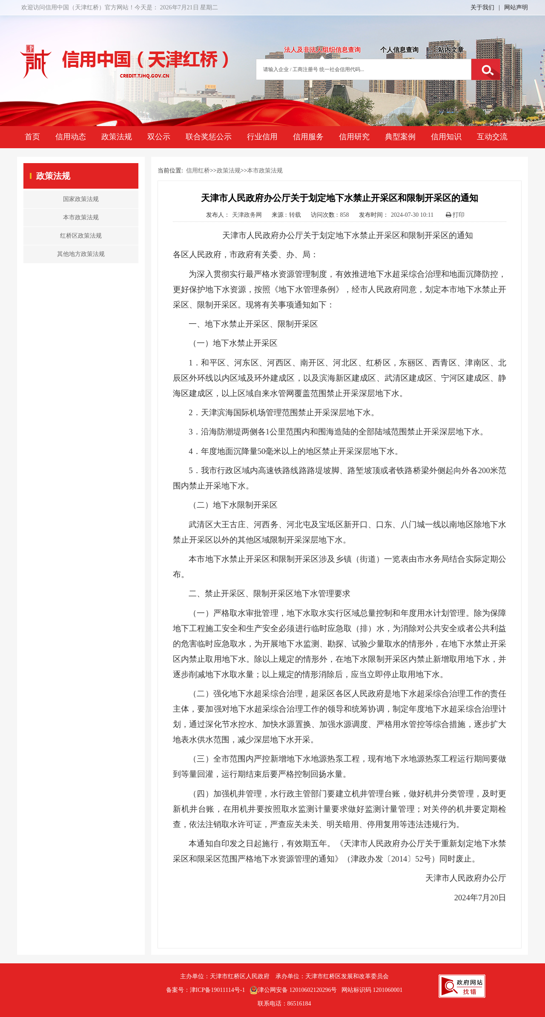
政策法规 (116, 136)
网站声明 (516, 7)
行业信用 (262, 136)
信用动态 (70, 136)
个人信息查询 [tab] (399, 49)
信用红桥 (198, 170)
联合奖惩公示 (209, 136)
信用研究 (354, 136)
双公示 (158, 136)
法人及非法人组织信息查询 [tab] (322, 49)
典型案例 (400, 136)
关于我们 (482, 7)
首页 (32, 136)
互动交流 (492, 136)
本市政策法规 (265, 170)
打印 (455, 215)
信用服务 (308, 136)
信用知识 (446, 136)
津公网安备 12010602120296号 (293, 990)
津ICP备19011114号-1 (217, 990)
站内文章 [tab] (451, 49)
